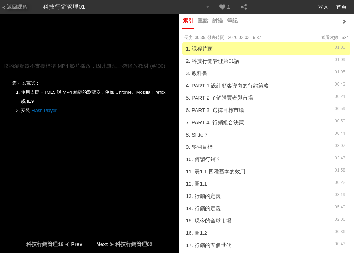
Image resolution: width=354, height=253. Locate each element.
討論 (217, 21)
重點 (203, 21)
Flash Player (44, 110)
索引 (188, 21)
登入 (323, 7)
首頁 (341, 7)
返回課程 (15, 7)
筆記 (232, 21)
